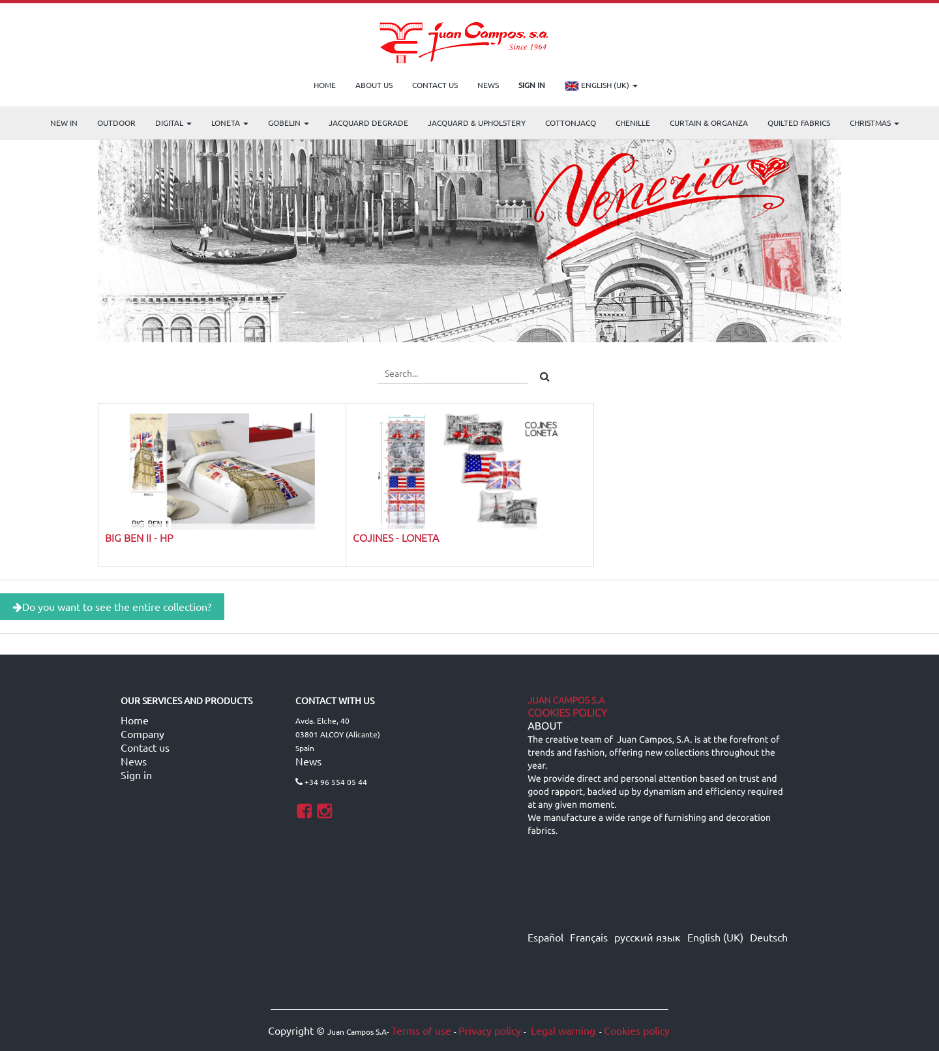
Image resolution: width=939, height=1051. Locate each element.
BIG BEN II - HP (139, 537)
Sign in (136, 774)
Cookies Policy (567, 713)
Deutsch (769, 936)
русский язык (647, 936)
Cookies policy (637, 1030)
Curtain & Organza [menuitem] (709, 122)
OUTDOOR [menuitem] (116, 122)
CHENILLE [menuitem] (633, 122)
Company (142, 733)
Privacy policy (489, 1030)
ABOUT (545, 726)
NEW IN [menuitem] (64, 122)
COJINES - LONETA (396, 537)
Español (545, 936)
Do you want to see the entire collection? (112, 606)
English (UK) (601, 86)
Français (589, 936)
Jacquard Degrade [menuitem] (368, 122)
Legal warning (561, 1030)
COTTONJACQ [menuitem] (570, 122)
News (134, 760)
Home (135, 719)
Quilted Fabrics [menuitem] (799, 122)
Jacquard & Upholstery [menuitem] (477, 122)
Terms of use (421, 1030)
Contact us (145, 747)
